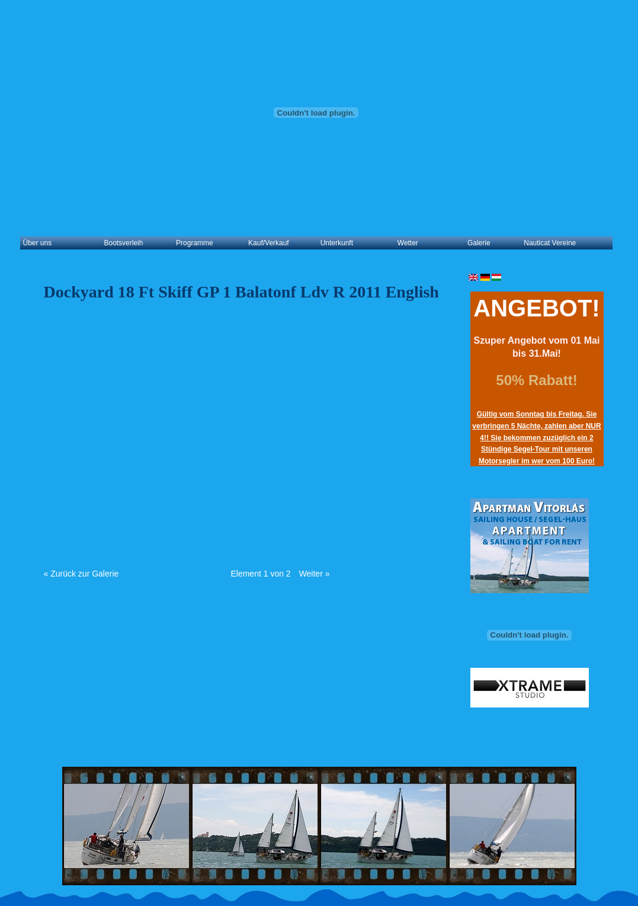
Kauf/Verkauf (268, 243)
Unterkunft (336, 243)
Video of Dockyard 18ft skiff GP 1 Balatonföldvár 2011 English (233, 427)
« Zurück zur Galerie (81, 573)
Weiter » (314, 573)
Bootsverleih (123, 243)
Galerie (478, 243)
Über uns (37, 243)
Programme (194, 243)
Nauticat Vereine (550, 243)
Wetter (407, 243)
